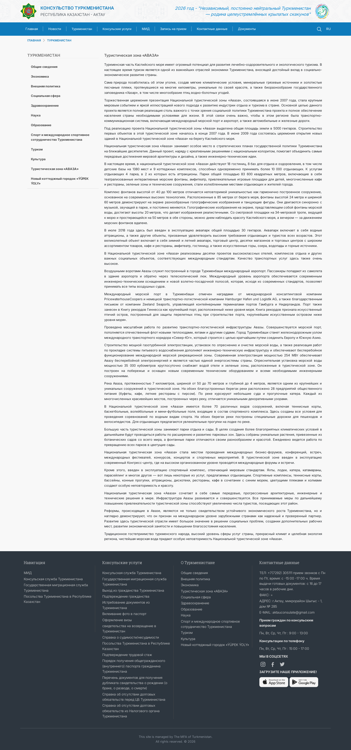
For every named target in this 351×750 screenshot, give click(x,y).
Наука (35, 115)
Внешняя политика (45, 86)
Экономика (40, 76)
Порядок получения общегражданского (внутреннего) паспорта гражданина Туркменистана (133, 666)
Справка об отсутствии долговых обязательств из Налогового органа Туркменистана (131, 710)
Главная (31, 29)
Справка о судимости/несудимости (130, 637)
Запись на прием (173, 29)
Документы (247, 29)
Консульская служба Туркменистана (53, 579)
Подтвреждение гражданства (125, 596)
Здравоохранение (45, 105)
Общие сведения (44, 67)
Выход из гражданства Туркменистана (133, 590)
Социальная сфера (45, 96)
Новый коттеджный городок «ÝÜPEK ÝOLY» (60, 181)
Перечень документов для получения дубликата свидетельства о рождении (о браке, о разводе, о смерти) (134, 682)
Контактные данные (212, 29)
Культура (38, 159)
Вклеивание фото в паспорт (124, 614)
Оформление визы (117, 620)
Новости (54, 29)
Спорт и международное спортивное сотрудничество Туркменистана (60, 137)
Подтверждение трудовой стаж (127, 655)
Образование (41, 125)
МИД (146, 29)
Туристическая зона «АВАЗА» (55, 169)
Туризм (37, 149)
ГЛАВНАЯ (34, 40)
